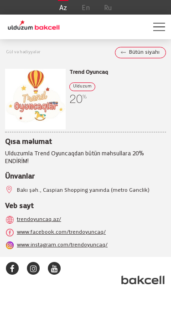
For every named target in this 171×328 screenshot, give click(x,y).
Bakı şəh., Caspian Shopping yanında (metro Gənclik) (83, 190)
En (86, 8)
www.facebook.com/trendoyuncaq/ (61, 232)
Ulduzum (82, 86)
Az (63, 8)
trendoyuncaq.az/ (39, 219)
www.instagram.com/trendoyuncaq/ (62, 244)
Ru (108, 8)
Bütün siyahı (144, 52)
